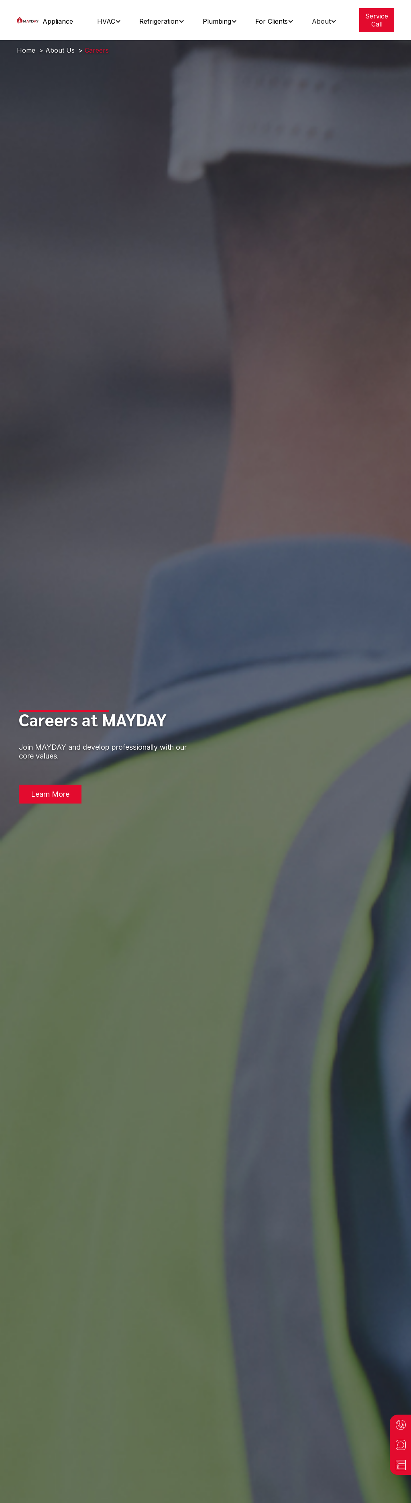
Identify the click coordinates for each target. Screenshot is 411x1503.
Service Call (376, 20)
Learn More (50, 794)
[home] (28, 20)
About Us (60, 50)
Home (26, 50)
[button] (61, 21)
